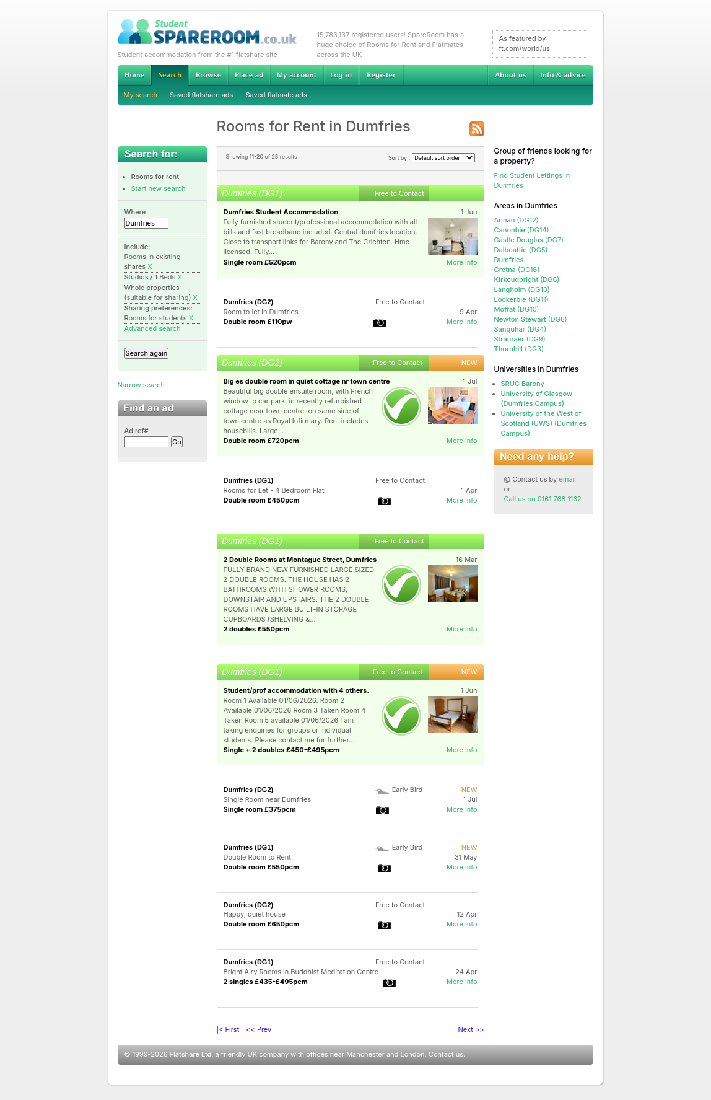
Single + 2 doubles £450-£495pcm (281, 750)
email (567, 479)
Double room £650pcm (262, 924)
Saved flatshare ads (201, 94)
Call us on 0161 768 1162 (543, 499)
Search (169, 75)
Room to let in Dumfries (261, 311)
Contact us (446, 1054)
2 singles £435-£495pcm (266, 981)
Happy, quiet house (255, 914)
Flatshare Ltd (191, 1054)
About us (510, 75)
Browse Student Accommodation (208, 75)
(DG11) (521, 299)
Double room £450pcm (262, 500)
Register (381, 75)
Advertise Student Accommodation (249, 75)
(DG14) (521, 230)
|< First (228, 1029)
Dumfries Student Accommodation (281, 212)
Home (134, 75)
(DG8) (530, 319)
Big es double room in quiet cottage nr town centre (307, 381)
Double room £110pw (258, 321)
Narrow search (141, 385)
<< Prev (258, 1029)
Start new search (158, 188)
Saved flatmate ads (276, 94)
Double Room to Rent (257, 857)
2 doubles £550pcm (257, 629)
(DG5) (521, 249)
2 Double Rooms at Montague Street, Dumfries (300, 559)
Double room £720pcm (261, 440)
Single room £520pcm (260, 262)
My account (296, 75)
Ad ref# (136, 430)
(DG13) (522, 289)
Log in (341, 75)
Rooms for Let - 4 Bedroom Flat (274, 490)
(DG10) (516, 309)
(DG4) (520, 329)
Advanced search (152, 328)
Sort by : (431, 157)
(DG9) (520, 339)
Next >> (471, 1029)
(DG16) (517, 269)
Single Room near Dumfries (268, 799)
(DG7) (529, 239)
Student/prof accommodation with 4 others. (296, 690)
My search (141, 94)
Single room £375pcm (260, 809)
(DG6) (527, 279)
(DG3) (519, 349)
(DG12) (516, 220)
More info (462, 262)
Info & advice (563, 75)
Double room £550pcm (262, 867)
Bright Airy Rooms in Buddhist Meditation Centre (301, 971)
